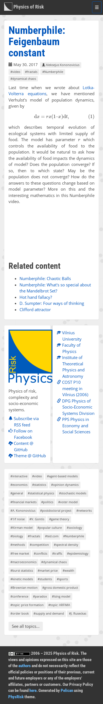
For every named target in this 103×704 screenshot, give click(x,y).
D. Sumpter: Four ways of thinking (52, 303)
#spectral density (66, 545)
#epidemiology (77, 553)
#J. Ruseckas (77, 613)
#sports (62, 579)
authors (24, 665)
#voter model (68, 502)
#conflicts (40, 553)
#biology (16, 536)
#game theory (59, 519)
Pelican (67, 690)
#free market (19, 553)
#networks (84, 510)
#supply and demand (49, 613)
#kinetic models (21, 579)
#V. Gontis (36, 519)
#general (16, 493)
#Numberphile (52, 72)
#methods (17, 545)
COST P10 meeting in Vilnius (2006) (74, 388)
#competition (39, 545)
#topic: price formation (27, 605)
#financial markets (23, 502)
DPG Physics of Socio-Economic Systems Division (77, 407)
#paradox (40, 596)
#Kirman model (21, 527)
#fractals (31, 72)
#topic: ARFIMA (59, 605)
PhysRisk (16, 696)
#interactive (18, 476)
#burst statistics (21, 570)
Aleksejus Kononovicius (60, 65)
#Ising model (61, 596)
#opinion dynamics (65, 485)
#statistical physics (41, 493)
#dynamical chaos (23, 78)
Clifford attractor (35, 309)
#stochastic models (72, 493)
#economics (18, 485)
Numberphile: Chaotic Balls (45, 278)
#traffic (57, 553)
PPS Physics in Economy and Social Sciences (75, 425)
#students (45, 579)
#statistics (39, 485)
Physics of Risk (24, 6)
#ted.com (52, 536)
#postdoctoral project (55, 510)
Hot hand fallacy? (36, 297)
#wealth (68, 570)
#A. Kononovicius (22, 510)
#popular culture (49, 527)
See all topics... (26, 626)
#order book (19, 613)
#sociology (74, 527)
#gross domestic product (60, 587)
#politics (47, 502)
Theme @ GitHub (28, 455)
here (33, 690)
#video (15, 72)
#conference (19, 596)
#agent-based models (62, 476)
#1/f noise (17, 519)
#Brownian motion (24, 587)
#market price (48, 570)
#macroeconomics (23, 562)
